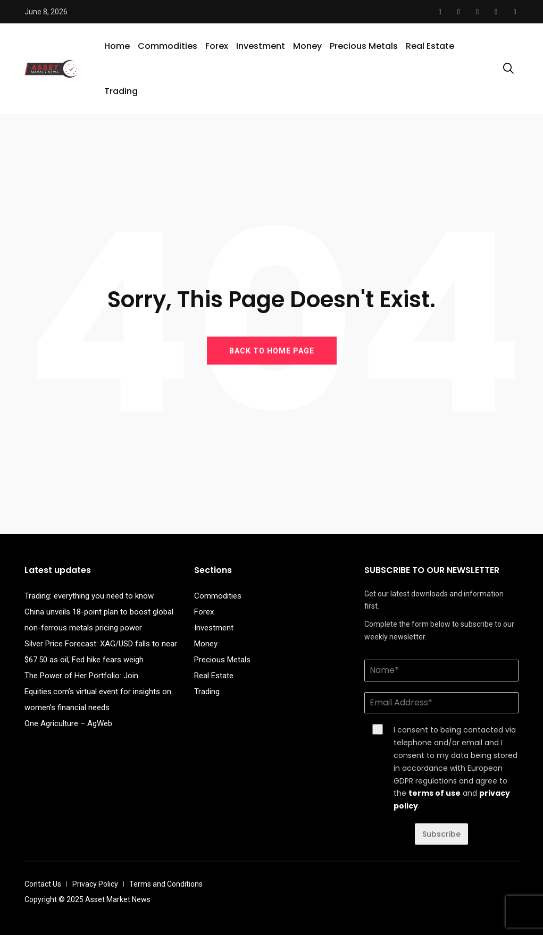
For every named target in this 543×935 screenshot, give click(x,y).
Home (117, 46)
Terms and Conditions (166, 884)
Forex (216, 46)
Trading (121, 91)
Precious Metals (364, 46)
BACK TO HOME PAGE (271, 350)
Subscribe (441, 834)
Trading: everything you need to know (89, 596)
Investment (260, 46)
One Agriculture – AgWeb (68, 723)
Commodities (167, 46)
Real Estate (430, 46)
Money (307, 46)
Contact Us (42, 884)
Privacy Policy (95, 884)
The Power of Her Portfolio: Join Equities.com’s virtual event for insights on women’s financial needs (97, 691)
